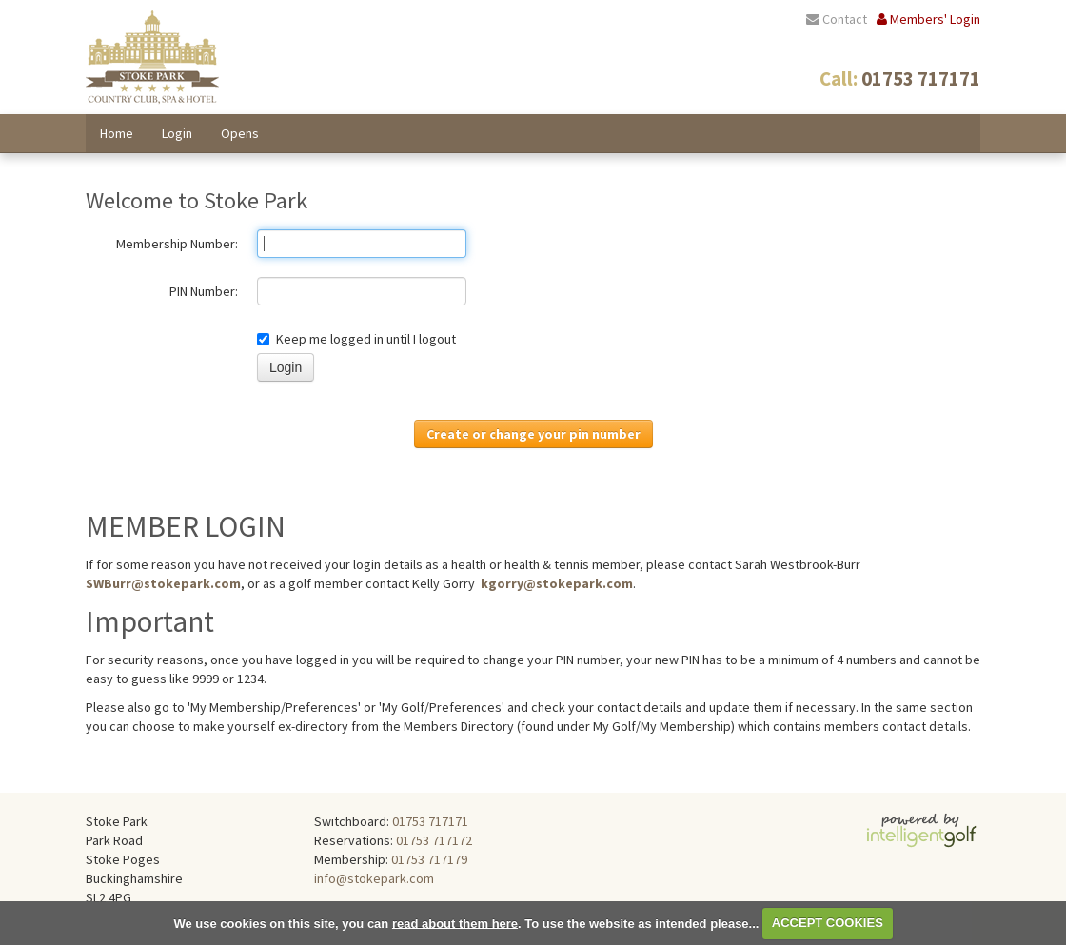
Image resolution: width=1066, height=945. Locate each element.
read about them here (455, 922)
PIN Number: (203, 291)
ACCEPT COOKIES (827, 922)
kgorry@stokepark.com (557, 583)
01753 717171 (430, 821)
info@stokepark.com (374, 878)
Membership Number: (177, 243)
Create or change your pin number (533, 434)
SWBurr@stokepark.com (163, 583)
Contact (836, 19)
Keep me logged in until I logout (356, 338)
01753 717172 (434, 840)
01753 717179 (429, 859)
